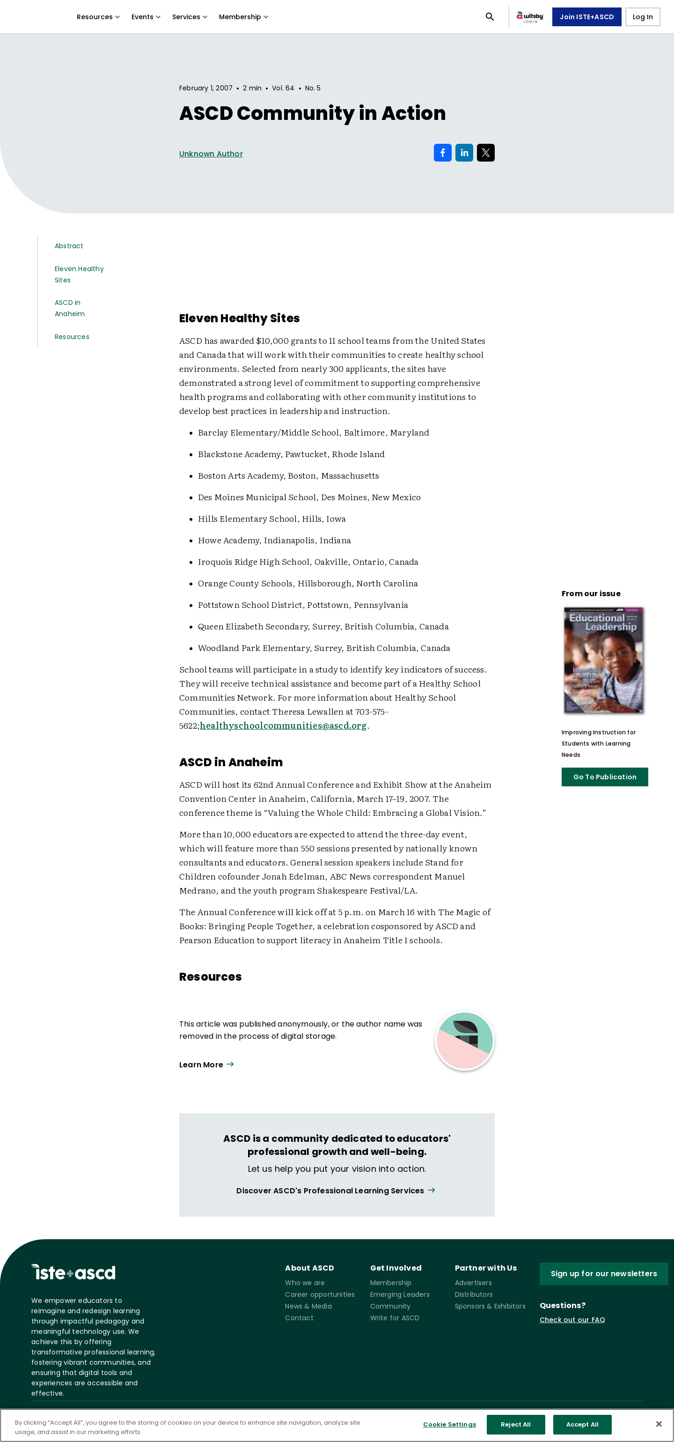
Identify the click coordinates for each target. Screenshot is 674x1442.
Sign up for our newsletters (604, 1273)
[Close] (659, 1423)
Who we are (305, 1282)
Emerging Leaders (400, 1294)
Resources (99, 17)
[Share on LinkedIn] (464, 153)
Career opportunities (320, 1294)
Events (147, 17)
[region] (337, 1425)
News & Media (308, 1306)
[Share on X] (486, 153)
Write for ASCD (395, 1318)
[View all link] (336, 1190)
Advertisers (473, 1282)
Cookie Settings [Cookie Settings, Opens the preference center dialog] (449, 1424)
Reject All (516, 1424)
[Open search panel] (490, 16)
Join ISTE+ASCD (587, 17)
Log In (643, 17)
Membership (245, 17)
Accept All (582, 1424)
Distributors (474, 1294)
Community (390, 1306)
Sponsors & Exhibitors (490, 1306)
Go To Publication (605, 777)
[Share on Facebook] (443, 153)
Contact (299, 1318)
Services (191, 17)
